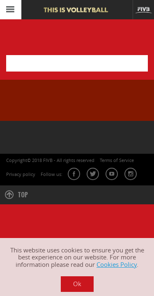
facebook (74, 174)
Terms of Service (117, 160)
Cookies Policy (117, 264)
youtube (112, 174)
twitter (93, 174)
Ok (77, 284)
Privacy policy (20, 174)
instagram (130, 174)
